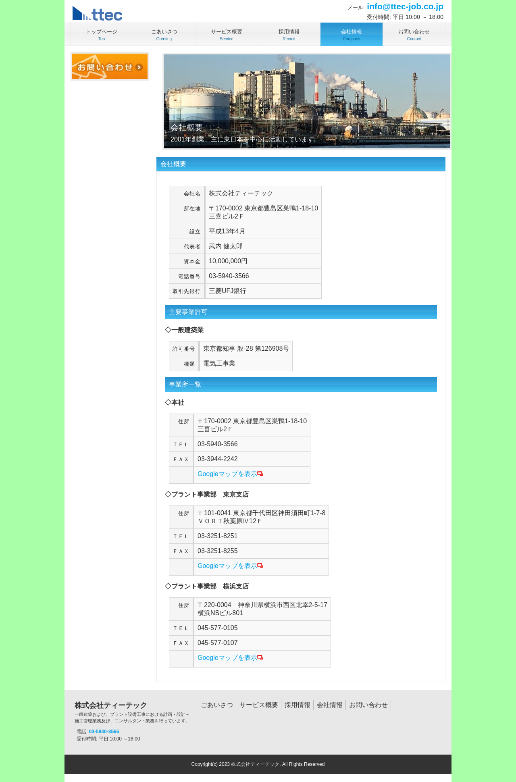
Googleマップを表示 (230, 473)
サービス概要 (258, 704)
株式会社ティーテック (133, 712)
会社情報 (330, 704)
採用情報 (297, 704)
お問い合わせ (368, 704)
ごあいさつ (217, 704)
